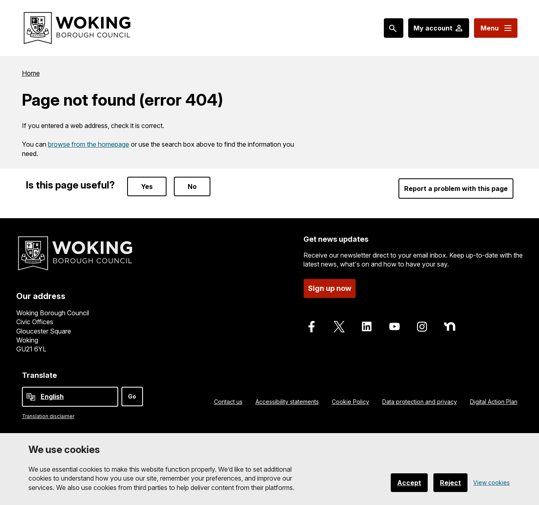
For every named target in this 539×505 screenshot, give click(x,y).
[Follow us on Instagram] (422, 327)
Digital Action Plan (493, 401)
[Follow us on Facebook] (311, 327)
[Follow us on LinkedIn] (367, 327)
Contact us (228, 401)
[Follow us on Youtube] (394, 327)
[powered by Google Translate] (31, 397)
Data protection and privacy (419, 401)
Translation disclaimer (48, 416)
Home (31, 73)
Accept (409, 483)
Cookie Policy (350, 401)
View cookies (491, 482)
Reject (450, 483)
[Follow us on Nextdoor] (450, 327)
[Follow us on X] (339, 327)
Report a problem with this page (456, 188)
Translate (39, 375)
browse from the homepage (88, 144)
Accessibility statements (287, 401)
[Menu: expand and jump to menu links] (495, 28)
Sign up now (329, 288)
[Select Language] (70, 397)
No (192, 186)
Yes (147, 186)
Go (132, 396)
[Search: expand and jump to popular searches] (393, 28)
